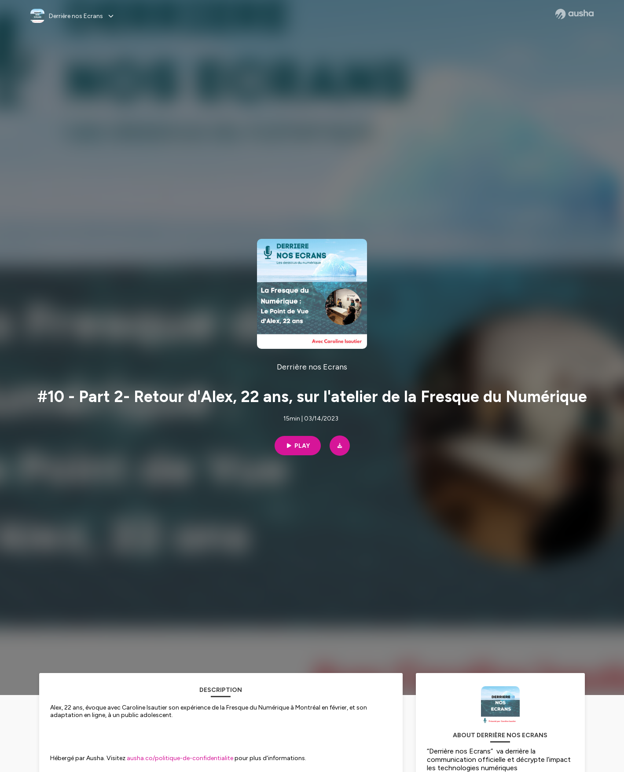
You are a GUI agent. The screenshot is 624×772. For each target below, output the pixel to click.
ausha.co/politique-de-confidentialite (180, 758)
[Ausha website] (574, 14)
